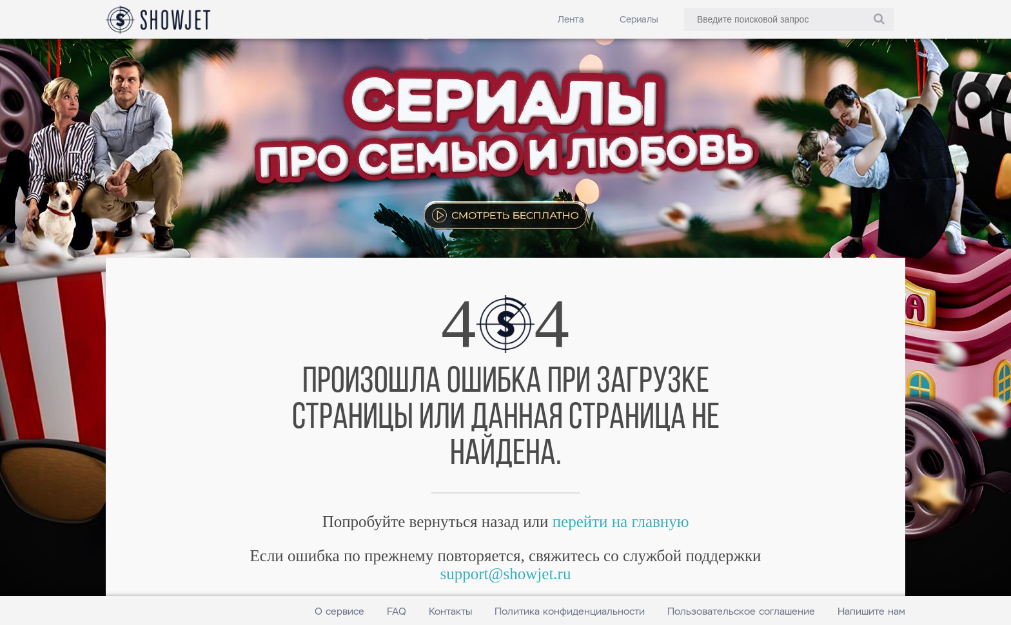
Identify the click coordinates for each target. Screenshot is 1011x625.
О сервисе (339, 611)
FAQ (396, 611)
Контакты (450, 611)
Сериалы (639, 19)
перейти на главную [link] (621, 521)
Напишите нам (871, 611)
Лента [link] (571, 19)
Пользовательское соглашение (741, 611)
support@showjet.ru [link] (505, 573)
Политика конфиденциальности (570, 611)
